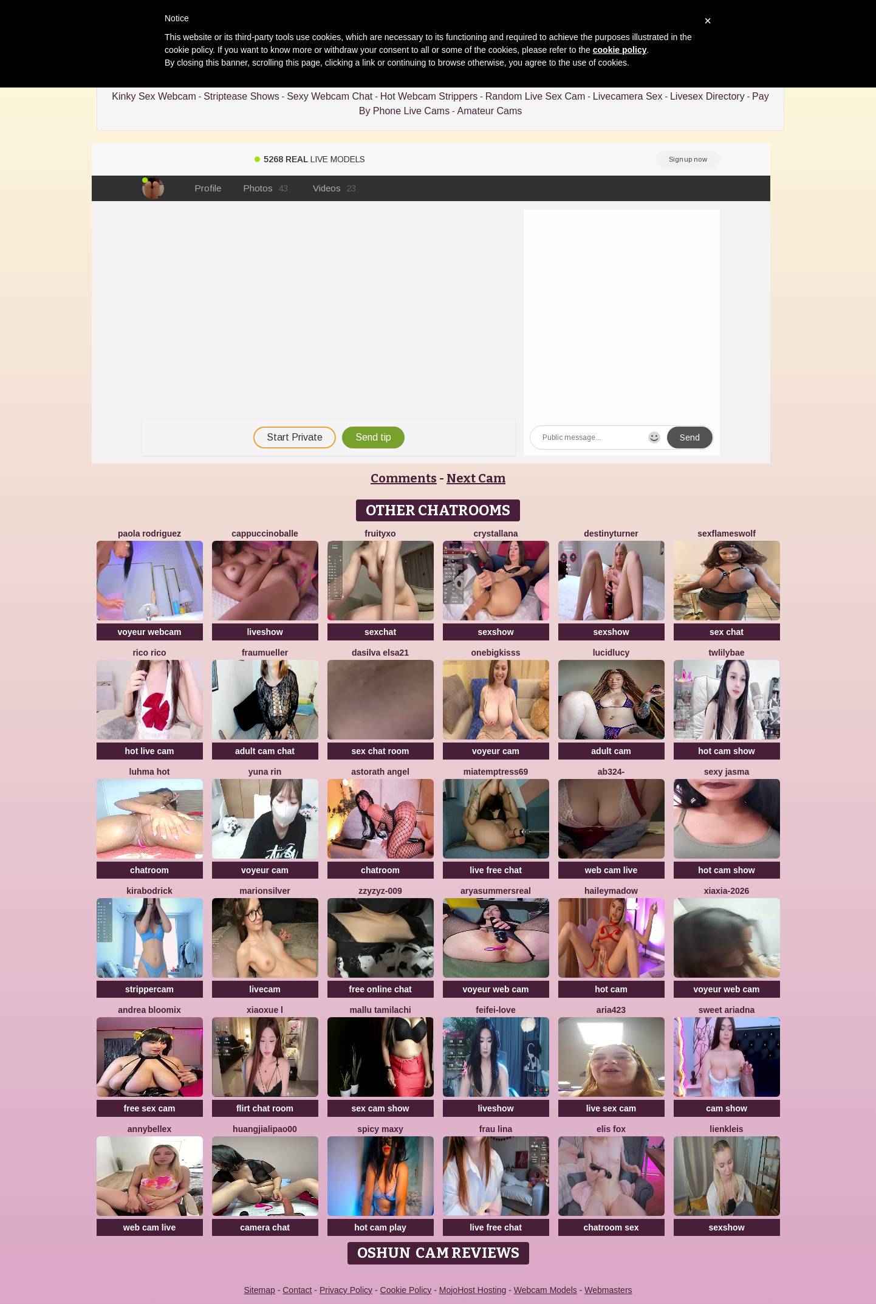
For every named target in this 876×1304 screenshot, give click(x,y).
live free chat (496, 870)
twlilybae (726, 652)
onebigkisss (496, 652)
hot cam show (726, 751)
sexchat (380, 632)
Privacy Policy (346, 1290)
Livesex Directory (707, 96)
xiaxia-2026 (727, 891)
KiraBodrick (149, 891)
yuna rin (264, 772)
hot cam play (380, 1227)
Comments (404, 478)
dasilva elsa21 (380, 652)
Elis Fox (611, 1129)
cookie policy (620, 50)
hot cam (611, 989)
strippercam (149, 989)
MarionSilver (264, 891)
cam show (726, 1108)
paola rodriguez (149, 533)
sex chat (727, 632)
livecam (264, 989)
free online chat (380, 989)
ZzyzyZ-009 (380, 891)
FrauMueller (265, 652)
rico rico (149, 652)
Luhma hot (149, 772)
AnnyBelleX (149, 1129)
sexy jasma (727, 772)
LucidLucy (611, 652)
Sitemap (259, 1290)
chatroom (149, 870)
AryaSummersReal (495, 891)
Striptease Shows (241, 96)
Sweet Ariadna (727, 1010)
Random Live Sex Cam (535, 96)
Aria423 (611, 1010)
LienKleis (726, 1129)
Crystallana (495, 533)
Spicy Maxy (380, 1129)
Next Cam (476, 478)
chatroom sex (610, 1227)
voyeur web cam (496, 989)
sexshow (495, 632)
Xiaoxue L (265, 1010)
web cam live (611, 870)
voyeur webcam (149, 632)
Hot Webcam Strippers (429, 96)
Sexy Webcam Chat (329, 96)
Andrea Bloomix (149, 1010)
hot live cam (149, 751)
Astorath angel (380, 772)
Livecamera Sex (628, 96)
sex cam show (380, 1108)
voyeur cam (495, 751)
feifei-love (495, 1010)
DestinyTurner (611, 533)
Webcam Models (545, 1290)
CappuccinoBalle (264, 533)
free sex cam (150, 1108)
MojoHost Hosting (473, 1290)
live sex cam (611, 1108)
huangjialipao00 (265, 1129)
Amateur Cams (489, 111)
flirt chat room (264, 1108)
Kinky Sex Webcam (154, 96)
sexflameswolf (726, 533)
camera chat (265, 1227)
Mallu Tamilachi (380, 1010)
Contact (297, 1290)
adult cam (611, 751)
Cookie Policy (406, 1290)
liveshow (264, 632)
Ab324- (611, 772)
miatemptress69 (496, 772)
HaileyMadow (611, 891)
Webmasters (608, 1290)
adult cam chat (265, 751)
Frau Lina (495, 1129)
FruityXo (379, 533)
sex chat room (380, 751)
